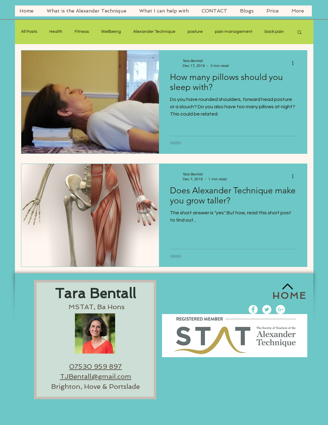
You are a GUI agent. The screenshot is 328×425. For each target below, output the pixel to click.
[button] (299, 32)
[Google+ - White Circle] (280, 309)
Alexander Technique (154, 31)
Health (55, 31)
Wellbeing (111, 31)
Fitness (82, 31)
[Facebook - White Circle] (253, 309)
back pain (274, 31)
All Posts (29, 31)
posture (195, 31)
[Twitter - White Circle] (266, 309)
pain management (233, 31)
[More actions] (295, 63)
